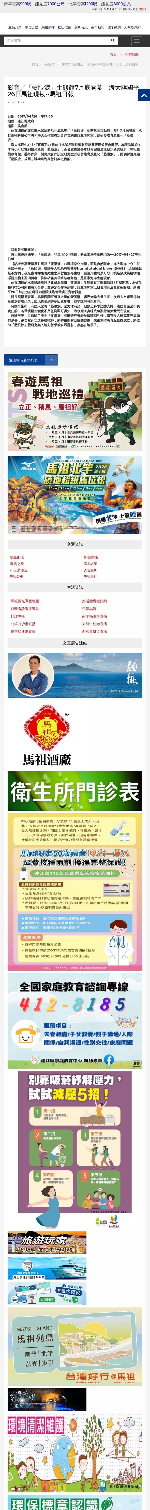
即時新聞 (132, 54)
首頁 (113, 54)
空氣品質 (89, 608)
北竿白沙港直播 (23, 623)
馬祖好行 (90, 576)
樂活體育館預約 (94, 601)
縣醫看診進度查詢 (25, 608)
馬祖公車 (16, 576)
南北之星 (90, 563)
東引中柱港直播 (94, 623)
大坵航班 (90, 570)
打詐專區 (18, 616)
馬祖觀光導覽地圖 (25, 601)
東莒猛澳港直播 (23, 631)
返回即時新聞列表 (33, 360)
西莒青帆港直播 (94, 631)
